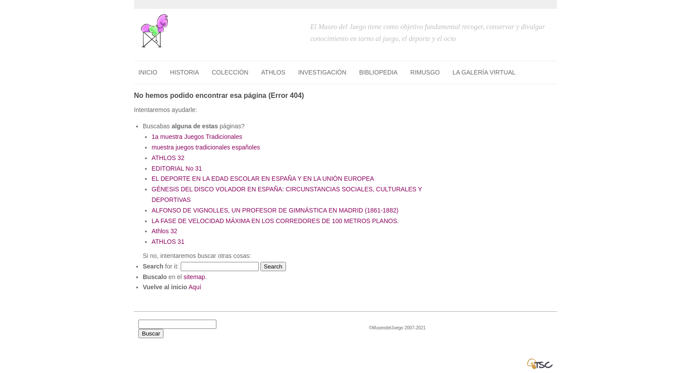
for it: (161, 266)
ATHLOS (273, 72)
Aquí (195, 287)
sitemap (194, 276)
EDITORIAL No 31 (177, 168)
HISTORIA (184, 72)
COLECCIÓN (230, 72)
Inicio (147, 72)
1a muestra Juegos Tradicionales (197, 136)
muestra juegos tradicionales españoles (206, 147)
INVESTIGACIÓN (322, 72)
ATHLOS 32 (168, 157)
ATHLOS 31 (168, 241)
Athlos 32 (164, 231)
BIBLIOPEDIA (378, 72)
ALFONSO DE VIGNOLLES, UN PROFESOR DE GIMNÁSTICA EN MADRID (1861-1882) (275, 210)
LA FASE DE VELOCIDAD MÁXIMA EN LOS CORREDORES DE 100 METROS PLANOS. (275, 220)
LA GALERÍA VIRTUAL (484, 72)
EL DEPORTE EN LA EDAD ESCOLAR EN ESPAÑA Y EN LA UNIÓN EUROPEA (263, 178)
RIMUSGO (425, 72)
